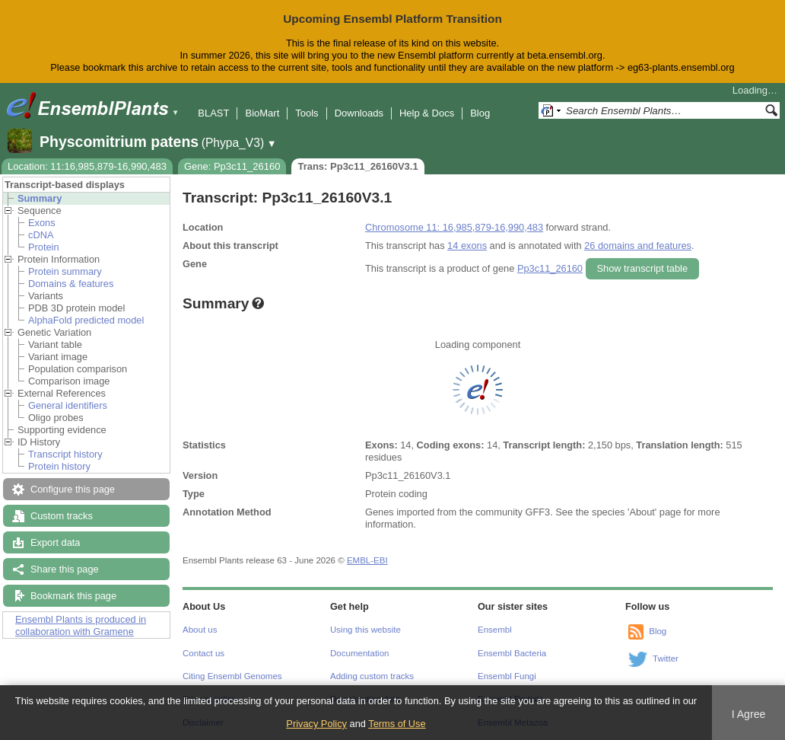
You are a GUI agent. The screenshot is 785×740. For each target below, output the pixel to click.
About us (200, 629)
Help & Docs (426, 113)
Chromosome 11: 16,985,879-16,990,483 (454, 227)
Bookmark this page (73, 595)
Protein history (59, 466)
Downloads (359, 113)
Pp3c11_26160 (550, 268)
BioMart (262, 113)
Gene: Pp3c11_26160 (232, 166)
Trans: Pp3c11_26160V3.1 (357, 166)
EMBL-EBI (367, 560)
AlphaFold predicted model (86, 320)
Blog (480, 113)
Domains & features (70, 283)
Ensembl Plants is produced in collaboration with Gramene (80, 625)
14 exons (467, 245)
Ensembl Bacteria (512, 653)
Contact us (203, 653)
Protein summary (65, 271)
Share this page (64, 569)
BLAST (213, 113)
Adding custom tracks (372, 676)
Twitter (666, 658)
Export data (55, 542)
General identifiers (67, 405)
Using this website (365, 629)
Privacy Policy (316, 723)
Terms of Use (396, 723)
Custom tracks (61, 516)
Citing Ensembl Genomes (232, 676)
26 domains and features (637, 245)
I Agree (749, 714)
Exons (42, 222)
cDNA (40, 235)
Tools (306, 113)
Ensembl (495, 629)
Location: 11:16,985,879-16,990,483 (87, 166)
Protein (43, 247)
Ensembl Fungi (507, 676)
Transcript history (65, 454)
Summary (39, 198)
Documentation (359, 653)
